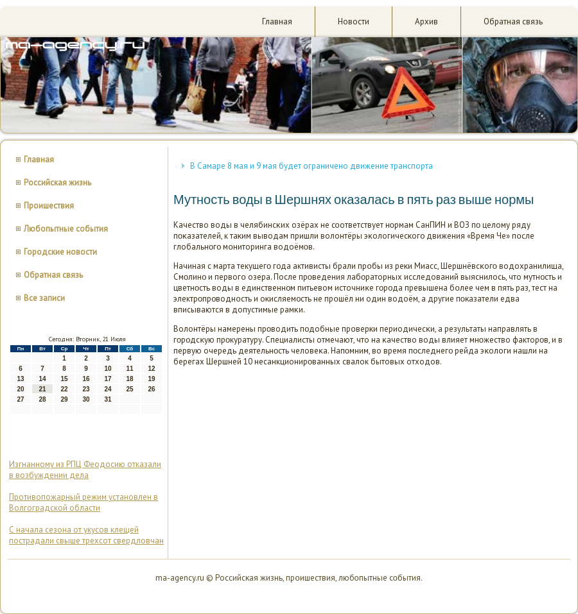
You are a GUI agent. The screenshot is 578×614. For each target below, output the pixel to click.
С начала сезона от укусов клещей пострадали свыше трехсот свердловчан (86, 535)
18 (129, 378)
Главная (277, 21)
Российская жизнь (57, 182)
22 (63, 389)
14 (42, 378)
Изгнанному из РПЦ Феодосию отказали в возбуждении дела (85, 470)
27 (20, 399)
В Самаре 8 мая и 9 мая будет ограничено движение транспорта (311, 165)
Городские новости (60, 251)
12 (151, 368)
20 (20, 389)
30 (85, 399)
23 (85, 389)
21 (42, 389)
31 (107, 399)
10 (107, 368)
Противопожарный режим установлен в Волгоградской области (83, 502)
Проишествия (49, 205)
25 (129, 389)
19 (151, 378)
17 (107, 378)
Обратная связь (513, 21)
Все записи (44, 298)
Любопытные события (66, 228)
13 (20, 378)
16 (85, 378)
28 (42, 399)
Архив (426, 21)
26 (151, 389)
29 (63, 399)
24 (107, 389)
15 (63, 378)
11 (129, 368)
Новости (353, 21)
